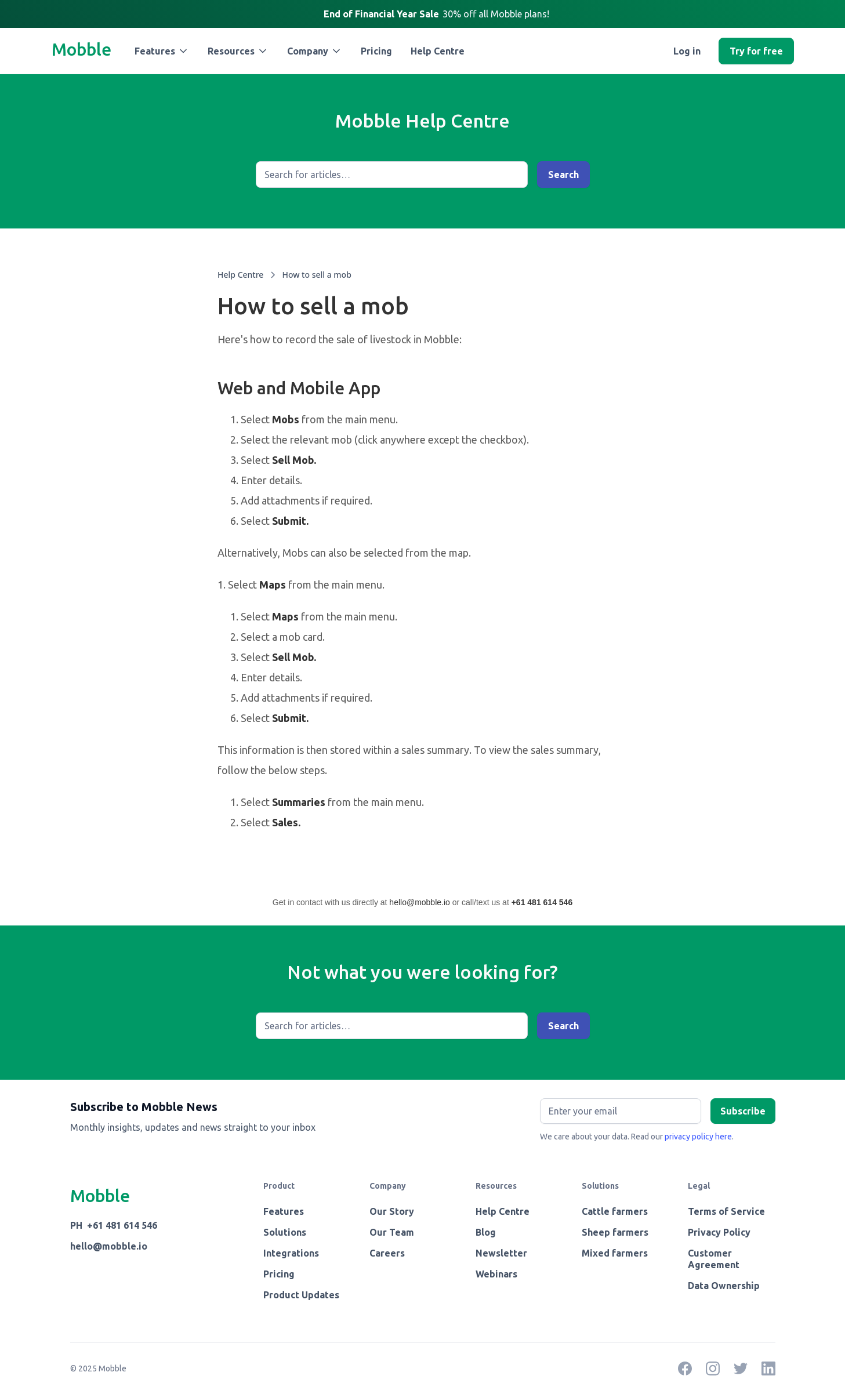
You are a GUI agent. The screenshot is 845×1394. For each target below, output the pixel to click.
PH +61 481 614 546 (113, 1225)
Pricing (376, 51)
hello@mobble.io (419, 902)
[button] (161, 51)
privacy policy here (698, 1136)
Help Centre (438, 51)
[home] (81, 51)
